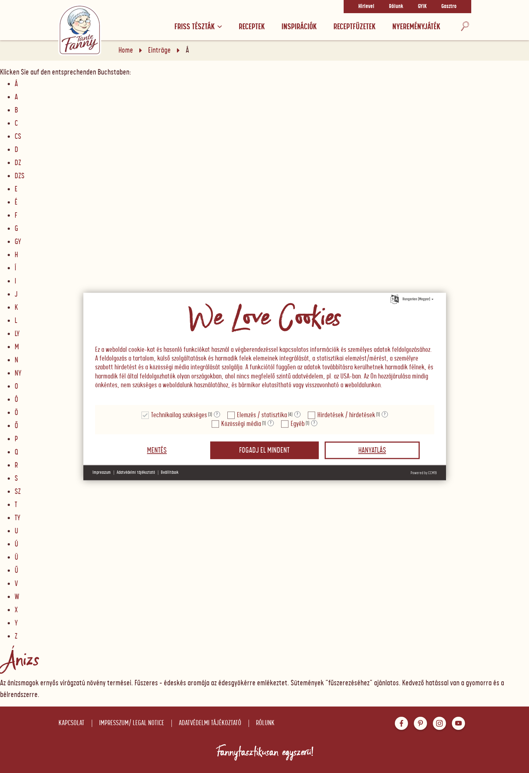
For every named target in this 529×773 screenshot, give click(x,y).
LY (17, 334)
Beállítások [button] (169, 472)
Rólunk (396, 6)
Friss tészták (198, 27)
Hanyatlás (372, 450)
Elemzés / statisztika (262, 415)
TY (17, 518)
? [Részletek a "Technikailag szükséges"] (217, 414)
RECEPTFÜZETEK (354, 27)
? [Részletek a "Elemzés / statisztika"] (297, 414)
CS (18, 136)
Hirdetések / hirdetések (346, 415)
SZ (18, 491)
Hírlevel (366, 6)
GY (18, 241)
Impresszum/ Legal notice (131, 723)
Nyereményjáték (416, 27)
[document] (264, 349)
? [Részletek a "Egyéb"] (314, 423)
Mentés (157, 450)
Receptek (252, 27)
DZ (18, 163)
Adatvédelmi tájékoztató (210, 723)
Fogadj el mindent (264, 450)
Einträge (159, 50)
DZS (19, 176)
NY (18, 373)
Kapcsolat (71, 723)
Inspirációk (299, 27)
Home (125, 50)
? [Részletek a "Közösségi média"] (271, 423)
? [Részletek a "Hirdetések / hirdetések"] (385, 414)
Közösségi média (241, 423)
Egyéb (298, 423)
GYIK (422, 6)
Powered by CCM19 (424, 472)
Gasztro (449, 6)
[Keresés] (465, 27)
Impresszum (101, 472)
